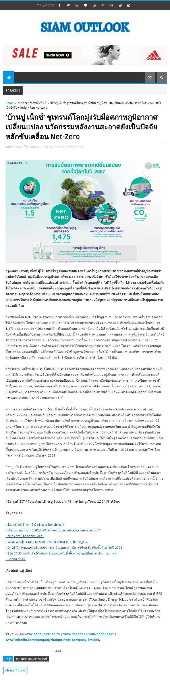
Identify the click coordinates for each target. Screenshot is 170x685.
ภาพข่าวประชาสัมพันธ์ (32, 103)
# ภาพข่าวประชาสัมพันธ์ (31, 659)
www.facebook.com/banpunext (88, 634)
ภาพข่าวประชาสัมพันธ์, (69, 147)
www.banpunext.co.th (42, 634)
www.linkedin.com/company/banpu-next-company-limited (52, 640)
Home (10, 103)
